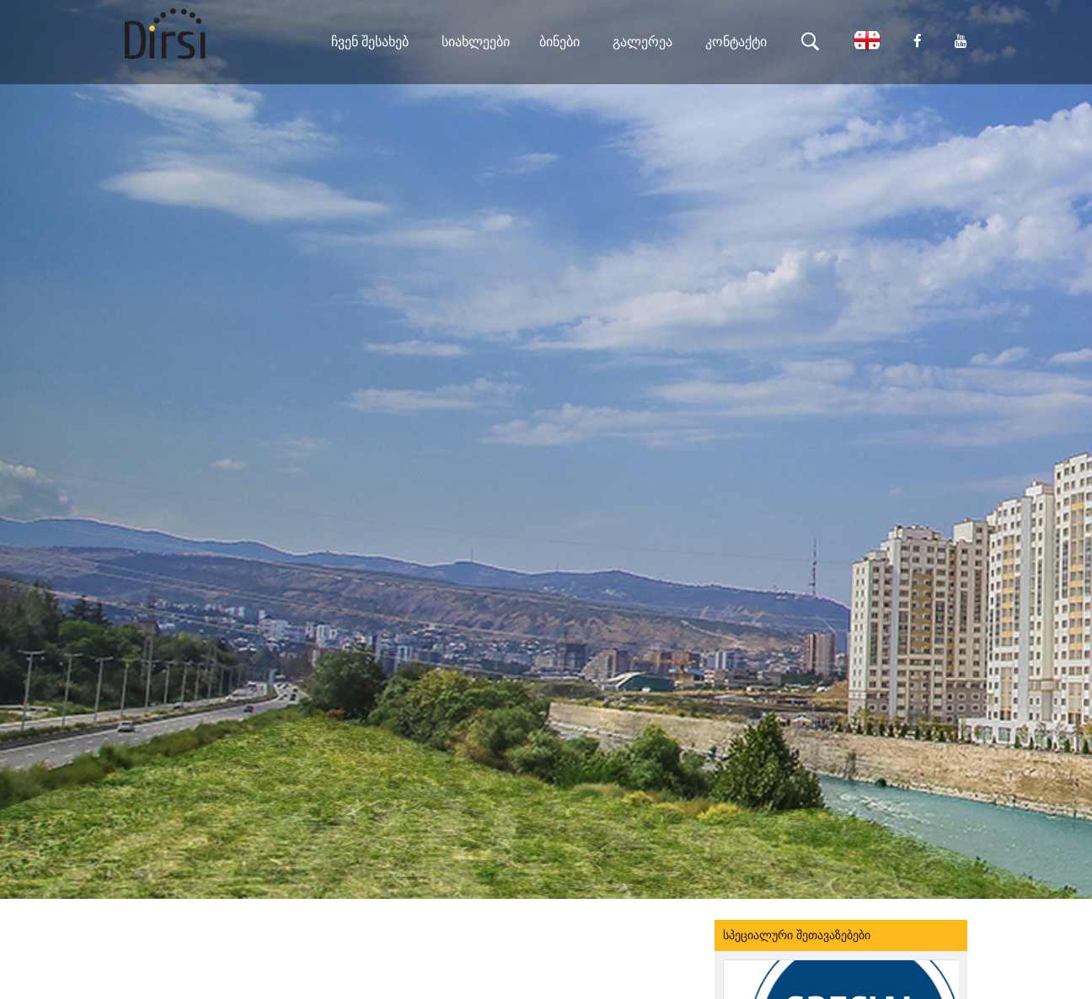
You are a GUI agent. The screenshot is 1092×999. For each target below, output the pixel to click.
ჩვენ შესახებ (370, 42)
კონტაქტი (736, 42)
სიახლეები (476, 42)
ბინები (559, 42)
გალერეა (642, 42)
